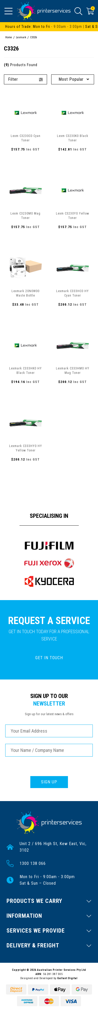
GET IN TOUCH (49, 657)
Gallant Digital (67, 978)
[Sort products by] (72, 79)
